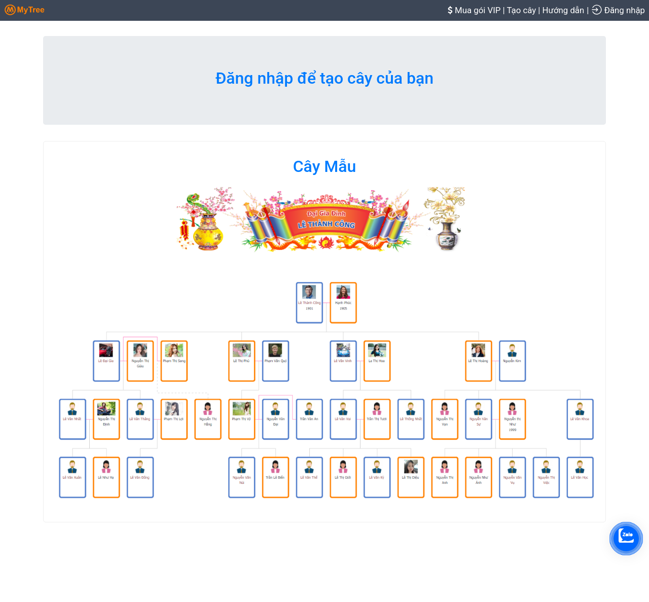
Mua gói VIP (477, 10)
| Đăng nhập (616, 9)
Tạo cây (521, 10)
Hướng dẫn (564, 10)
